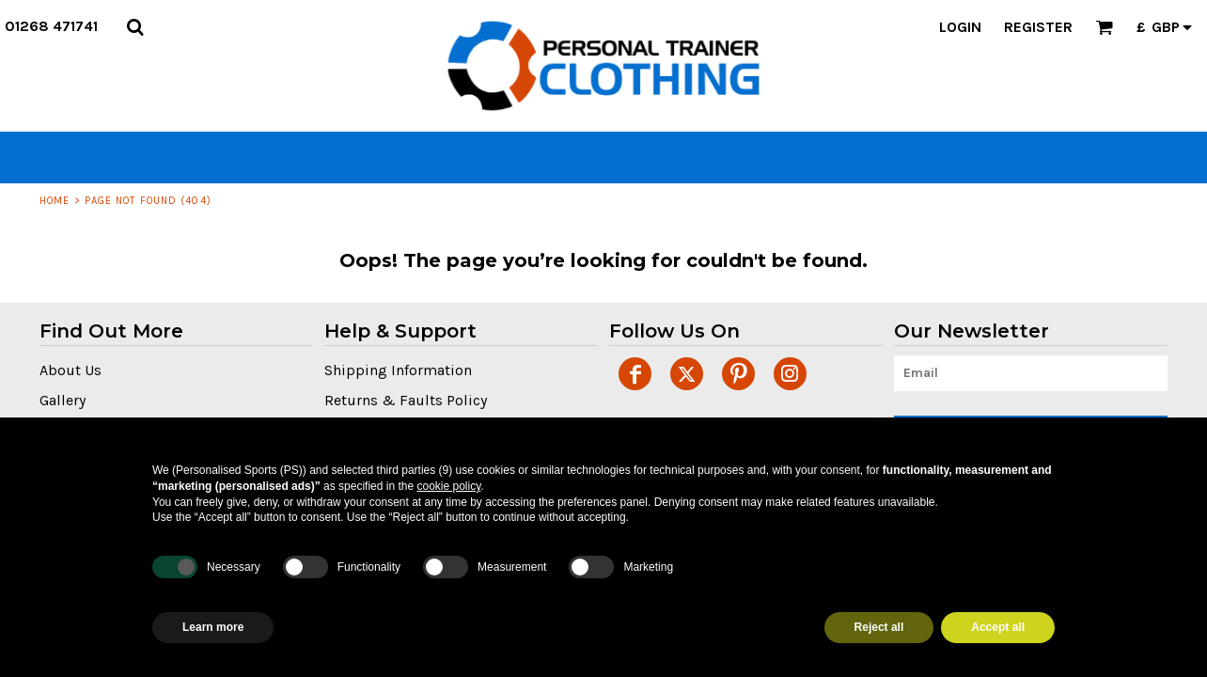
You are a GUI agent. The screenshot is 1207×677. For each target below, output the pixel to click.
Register (1038, 27)
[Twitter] (686, 373)
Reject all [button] (879, 627)
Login (960, 27)
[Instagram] (790, 373)
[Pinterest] (738, 373)
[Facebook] (635, 373)
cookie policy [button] (448, 486)
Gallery (62, 400)
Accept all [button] (998, 627)
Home (54, 201)
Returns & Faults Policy (405, 400)
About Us (70, 370)
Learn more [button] (212, 627)
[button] (135, 27)
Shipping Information (398, 370)
